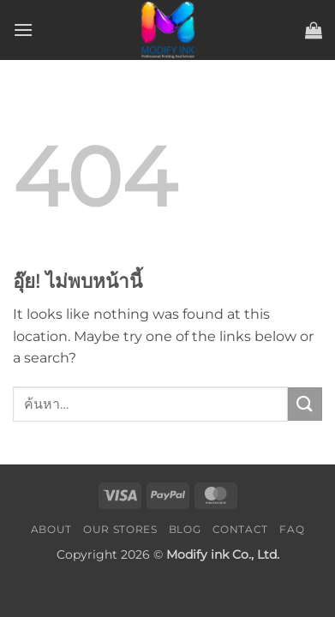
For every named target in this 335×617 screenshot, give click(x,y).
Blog (184, 529)
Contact (240, 529)
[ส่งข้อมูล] (305, 404)
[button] (23, 30)
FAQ (291, 529)
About (51, 529)
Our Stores (120, 529)
